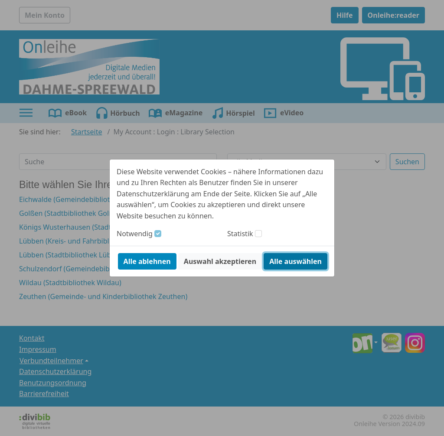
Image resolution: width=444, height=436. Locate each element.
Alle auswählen (295, 261)
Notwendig (135, 233)
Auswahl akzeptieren (220, 261)
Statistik (240, 233)
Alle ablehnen (147, 261)
